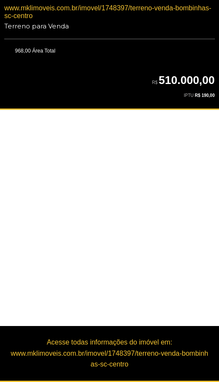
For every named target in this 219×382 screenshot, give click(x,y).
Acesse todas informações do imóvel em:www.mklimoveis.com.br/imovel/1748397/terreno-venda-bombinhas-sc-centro (109, 353)
